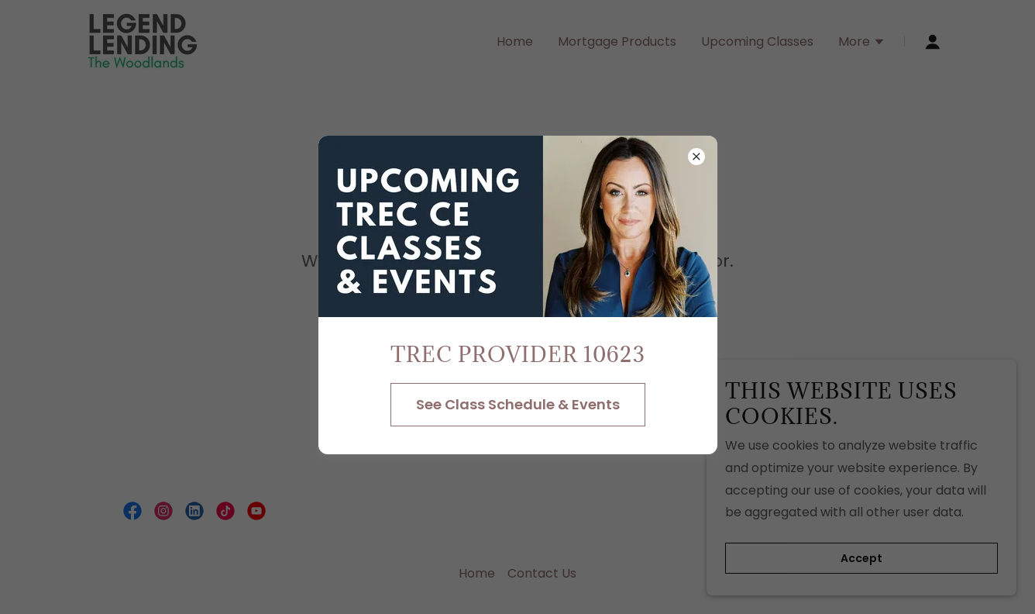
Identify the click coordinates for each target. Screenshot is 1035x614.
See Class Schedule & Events (518, 404)
